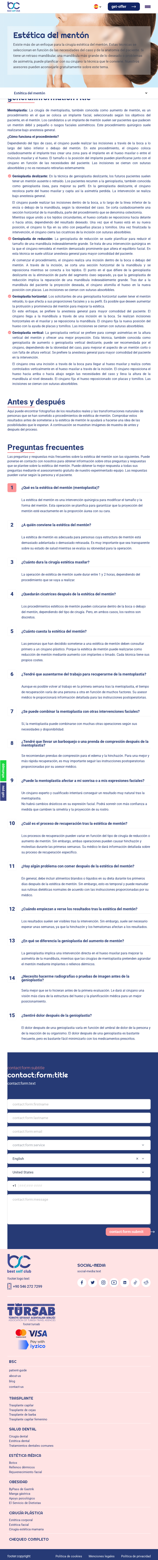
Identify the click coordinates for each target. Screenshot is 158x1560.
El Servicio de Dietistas (98, 123)
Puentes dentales (75, 98)
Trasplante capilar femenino (79, 79)
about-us (7, 18)
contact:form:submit (15, 963)
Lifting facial (83, 151)
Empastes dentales (48, 107)
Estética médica (42, 11)
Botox (17, 115)
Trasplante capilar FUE (28, 71)
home (5, 233)
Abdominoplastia (48, 135)
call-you (7, 1145)
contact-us (8, 25)
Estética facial (19, 143)
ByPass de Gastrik (25, 123)
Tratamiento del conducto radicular (83, 107)
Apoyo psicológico (70, 123)
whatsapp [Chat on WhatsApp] (18, 1145)
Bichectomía (70, 147)
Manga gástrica (47, 123)
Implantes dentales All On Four (34, 90)
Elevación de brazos (73, 135)
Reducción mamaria (78, 158)
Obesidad (58, 11)
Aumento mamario (25, 158)
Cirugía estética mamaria (26, 155)
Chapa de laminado (128, 98)
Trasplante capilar (25, 66)
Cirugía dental (22, 86)
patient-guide (10, 14)
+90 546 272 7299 (14, 984)
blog (4, 22)
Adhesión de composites (29, 98)
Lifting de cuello (90, 147)
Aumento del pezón (104, 158)
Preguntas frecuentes (48, 147)
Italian (78, 38)
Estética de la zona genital (36, 139)
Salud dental (23, 11)
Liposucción (95, 135)
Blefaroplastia (35, 151)
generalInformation (14, 230)
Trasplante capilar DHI (59, 71)
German (49, 38)
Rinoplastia (99, 151)
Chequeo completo (98, 11)
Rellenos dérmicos (33, 115)
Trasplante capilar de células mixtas (97, 71)
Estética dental (19, 95)
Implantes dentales (97, 90)
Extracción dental (24, 107)
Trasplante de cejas (22, 79)
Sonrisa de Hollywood (100, 98)
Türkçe (34, 38)
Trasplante (8, 11)
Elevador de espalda (116, 135)
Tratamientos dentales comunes (30, 103)
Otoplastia (68, 151)
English (19, 38)
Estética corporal (24, 131)
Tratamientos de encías (70, 90)
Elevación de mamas (51, 158)
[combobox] (79, 904)
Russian (64, 38)
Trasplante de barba (48, 79)
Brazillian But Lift (25, 135)
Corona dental (54, 98)
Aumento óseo (118, 90)
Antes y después (24, 147)
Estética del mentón (113, 147)
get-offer (7, 45)
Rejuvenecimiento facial (62, 115)
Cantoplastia (53, 151)
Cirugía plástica (75, 11)
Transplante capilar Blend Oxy (36, 75)
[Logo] (79, 970)
